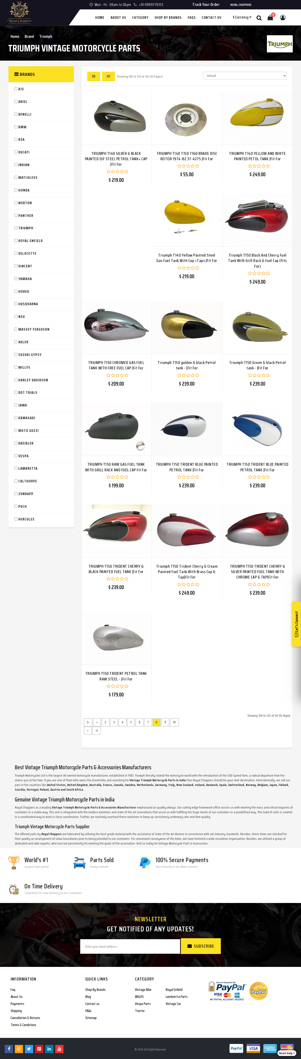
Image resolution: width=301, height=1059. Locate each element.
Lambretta (28, 468)
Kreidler (26, 443)
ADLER (23, 342)
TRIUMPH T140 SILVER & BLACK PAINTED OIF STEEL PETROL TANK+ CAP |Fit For (116, 159)
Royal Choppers (25, 807)
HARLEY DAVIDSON (33, 380)
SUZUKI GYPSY (30, 355)
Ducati (24, 152)
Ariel (23, 102)
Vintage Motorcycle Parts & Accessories (183, 843)
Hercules (26, 519)
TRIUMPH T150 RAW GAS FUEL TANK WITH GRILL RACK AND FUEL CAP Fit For (116, 467)
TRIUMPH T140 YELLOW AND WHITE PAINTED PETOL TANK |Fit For (257, 156)
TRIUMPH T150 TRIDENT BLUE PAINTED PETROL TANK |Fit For (187, 467)
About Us (17, 997)
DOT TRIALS (27, 392)
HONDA (24, 190)
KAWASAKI (26, 418)
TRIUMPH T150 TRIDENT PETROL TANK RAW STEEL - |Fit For (116, 676)
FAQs (88, 1011)
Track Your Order (206, 4)
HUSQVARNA (28, 304)
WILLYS (24, 367)
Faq (13, 990)
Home (15, 36)
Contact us (92, 1004)
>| (96, 730)
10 (174, 722)
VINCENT (25, 266)
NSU (21, 317)
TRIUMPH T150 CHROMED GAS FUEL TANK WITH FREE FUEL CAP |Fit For (116, 365)
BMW (22, 127)
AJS (21, 89)
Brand (29, 36)
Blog (88, 997)
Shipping (16, 1011)
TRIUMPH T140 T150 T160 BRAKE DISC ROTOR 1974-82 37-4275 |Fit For (187, 156)
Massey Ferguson (34, 329)
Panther (25, 216)
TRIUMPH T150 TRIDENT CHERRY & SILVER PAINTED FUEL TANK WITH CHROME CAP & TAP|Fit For (257, 572)
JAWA (22, 405)
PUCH (22, 506)
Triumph (45, 36)
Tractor (140, 1011)
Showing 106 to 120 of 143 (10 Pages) (140, 76)
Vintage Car (173, 1004)
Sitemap (91, 1018)
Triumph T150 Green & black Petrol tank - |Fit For (257, 365)
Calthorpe (27, 481)
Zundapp (25, 494)
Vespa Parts (143, 1004)
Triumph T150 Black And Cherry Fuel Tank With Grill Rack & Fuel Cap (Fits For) (257, 261)
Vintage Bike (143, 990)
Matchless (28, 177)
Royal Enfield (30, 241)
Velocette (27, 253)
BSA (21, 139)
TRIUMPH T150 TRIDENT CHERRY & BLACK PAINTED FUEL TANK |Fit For (116, 569)
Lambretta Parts (177, 997)
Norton (25, 203)
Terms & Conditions (23, 1025)
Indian (24, 165)
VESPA (23, 456)
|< (88, 722)
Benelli (25, 114)
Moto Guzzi (28, 431)
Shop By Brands (95, 990)
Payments (17, 1004)
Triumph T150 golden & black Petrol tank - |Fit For (187, 365)
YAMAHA (25, 279)
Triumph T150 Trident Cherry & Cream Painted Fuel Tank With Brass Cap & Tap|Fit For (187, 572)
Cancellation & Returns (25, 1018)
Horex (23, 291)
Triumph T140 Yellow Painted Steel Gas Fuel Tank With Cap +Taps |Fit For (186, 258)
